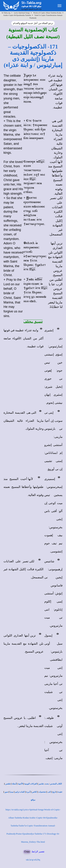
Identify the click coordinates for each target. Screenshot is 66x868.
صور (6, 792)
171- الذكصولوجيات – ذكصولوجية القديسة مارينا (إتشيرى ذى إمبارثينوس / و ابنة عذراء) (33, 55)
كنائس (34, 792)
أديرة (28, 792)
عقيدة (60, 792)
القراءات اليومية (30, 784)
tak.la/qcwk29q (33, 859)
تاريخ (54, 792)
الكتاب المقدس (56, 784)
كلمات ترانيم (20, 792)
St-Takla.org (6, 13)
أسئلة (14, 784)
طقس (7, 784)
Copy (27, 851)
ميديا (11, 792)
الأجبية (20, 784)
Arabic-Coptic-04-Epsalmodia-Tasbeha (17, 15)
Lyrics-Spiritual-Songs (22, 13)
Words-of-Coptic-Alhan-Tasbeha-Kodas (47, 13)
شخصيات (42, 792)
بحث (47, 784)
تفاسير (41, 784)
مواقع (33, 800)
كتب (49, 792)
